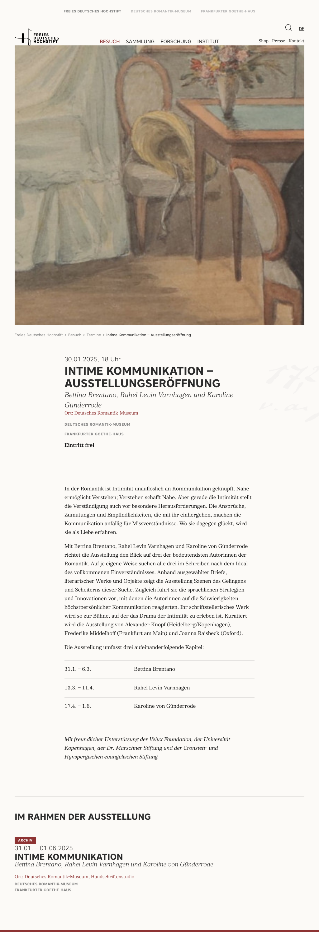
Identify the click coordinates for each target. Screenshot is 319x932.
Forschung (175, 41)
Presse (278, 41)
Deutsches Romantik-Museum (161, 11)
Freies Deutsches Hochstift (92, 11)
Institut (208, 41)
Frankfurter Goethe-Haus (228, 11)
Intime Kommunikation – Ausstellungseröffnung (149, 334)
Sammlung (140, 41)
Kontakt (296, 41)
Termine (94, 334)
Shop (264, 41)
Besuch (110, 41)
